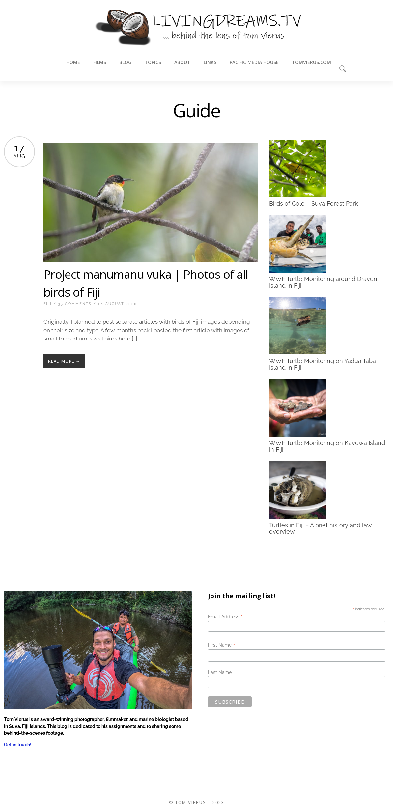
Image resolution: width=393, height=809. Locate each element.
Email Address (225, 616)
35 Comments (75, 304)
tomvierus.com (311, 62)
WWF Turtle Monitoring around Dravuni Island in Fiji (324, 282)
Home (73, 62)
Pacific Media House (254, 62)
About (182, 62)
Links (210, 62)
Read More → (64, 361)
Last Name (220, 672)
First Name (221, 645)
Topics (153, 62)
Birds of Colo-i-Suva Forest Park (313, 203)
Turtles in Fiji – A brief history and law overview (320, 528)
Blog (125, 62)
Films (99, 62)
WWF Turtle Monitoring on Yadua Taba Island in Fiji (322, 364)
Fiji (47, 304)
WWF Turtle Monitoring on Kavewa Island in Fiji (327, 446)
